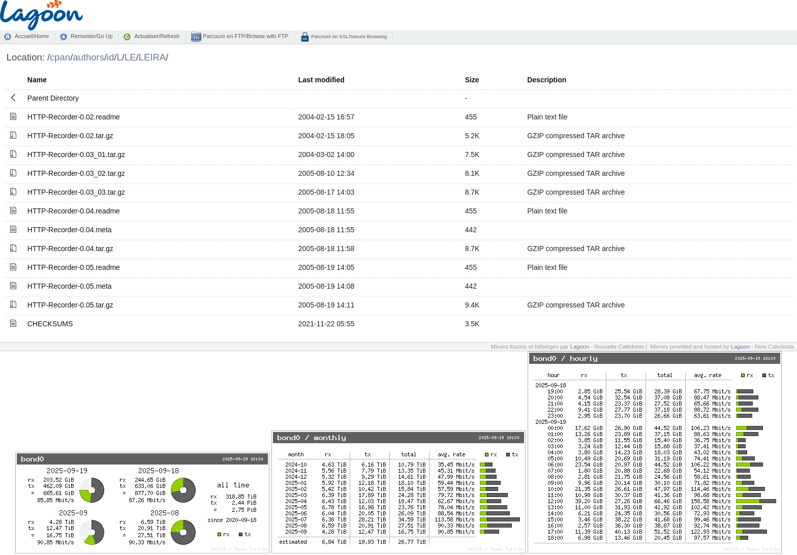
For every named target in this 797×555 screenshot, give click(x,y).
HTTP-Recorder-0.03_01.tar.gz (76, 154)
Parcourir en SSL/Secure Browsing (348, 36)
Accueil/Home (32, 36)
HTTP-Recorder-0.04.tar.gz (70, 248)
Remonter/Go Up (91, 36)
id (110, 57)
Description (546, 80)
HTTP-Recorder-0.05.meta (69, 286)
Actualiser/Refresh (156, 36)
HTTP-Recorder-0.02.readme (73, 117)
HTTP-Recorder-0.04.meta (69, 230)
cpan (60, 57)
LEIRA (152, 57)
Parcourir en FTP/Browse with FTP (244, 36)
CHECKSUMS (50, 324)
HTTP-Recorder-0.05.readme (73, 267)
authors (88, 57)
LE (130, 57)
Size (472, 80)
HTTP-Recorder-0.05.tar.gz (70, 305)
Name (37, 80)
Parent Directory (53, 98)
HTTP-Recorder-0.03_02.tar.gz (76, 173)
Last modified (321, 80)
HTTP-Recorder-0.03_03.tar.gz (76, 192)
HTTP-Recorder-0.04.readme (73, 211)
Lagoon (580, 347)
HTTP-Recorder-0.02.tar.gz (70, 136)
